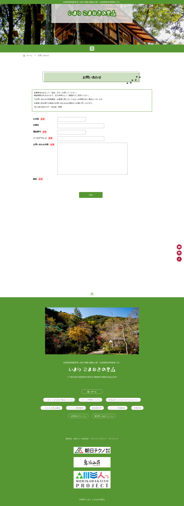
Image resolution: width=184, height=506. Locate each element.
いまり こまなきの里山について (59, 400)
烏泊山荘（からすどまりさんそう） (123, 400)
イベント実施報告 (117, 408)
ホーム (27, 55)
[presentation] (75, 181)
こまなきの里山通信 (51, 408)
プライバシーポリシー (98, 439)
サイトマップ (113, 439)
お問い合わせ (43, 55)
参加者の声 (97, 408)
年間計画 (137, 408)
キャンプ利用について (90, 400)
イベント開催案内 (76, 408)
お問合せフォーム (78, 416)
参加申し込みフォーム (103, 416)
